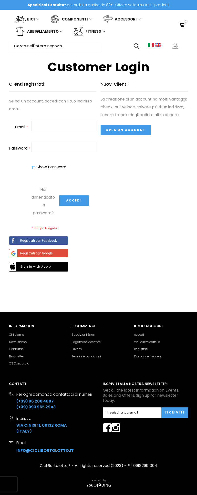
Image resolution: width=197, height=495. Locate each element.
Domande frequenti (148, 356)
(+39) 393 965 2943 (36, 407)
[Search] (137, 46)
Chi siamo (16, 335)
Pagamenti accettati (86, 342)
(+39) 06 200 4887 (35, 401)
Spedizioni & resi (83, 335)
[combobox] (54, 46)
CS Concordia (19, 363)
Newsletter (16, 356)
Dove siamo (18, 342)
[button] (176, 46)
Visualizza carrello (147, 342)
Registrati (141, 349)
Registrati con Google (31, 253)
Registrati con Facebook (33, 240)
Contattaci (16, 349)
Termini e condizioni (86, 356)
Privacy (77, 349)
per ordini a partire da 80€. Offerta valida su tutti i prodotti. (98, 4)
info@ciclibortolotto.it (45, 450)
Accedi (139, 335)
